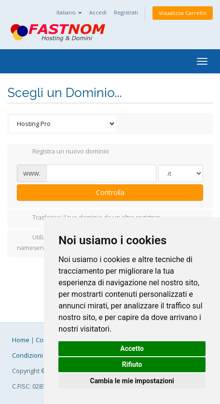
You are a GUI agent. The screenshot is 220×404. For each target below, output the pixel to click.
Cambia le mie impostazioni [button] (132, 381)
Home (20, 340)
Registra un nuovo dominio (63, 152)
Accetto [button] (132, 348)
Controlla (110, 192)
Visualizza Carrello (182, 12)
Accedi (98, 12)
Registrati (126, 12)
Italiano (69, 12)
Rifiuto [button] (132, 364)
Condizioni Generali (40, 355)
